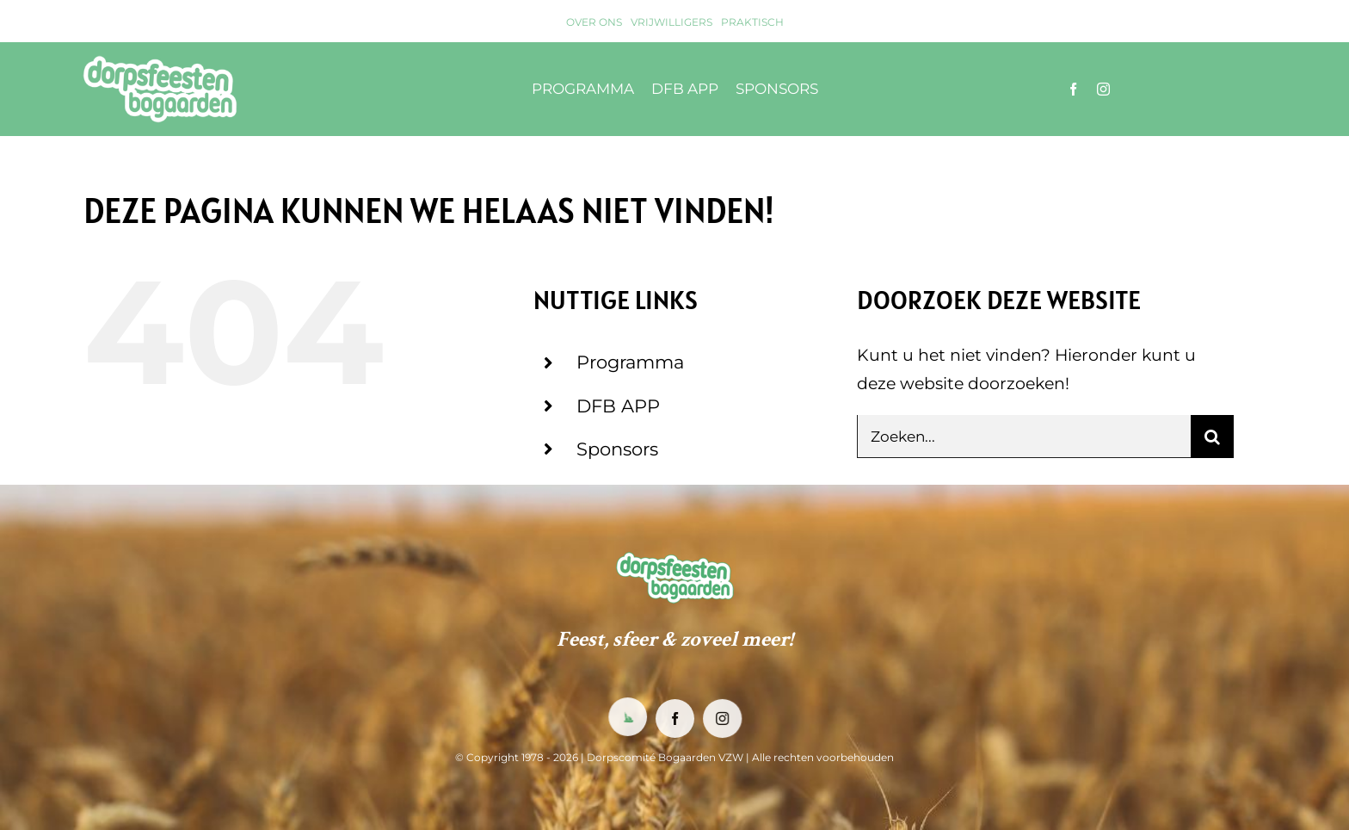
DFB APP (618, 406)
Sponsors (617, 449)
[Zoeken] (1212, 436)
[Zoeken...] (1024, 436)
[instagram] (1103, 89)
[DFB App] (627, 717)
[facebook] (1073, 89)
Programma (630, 362)
